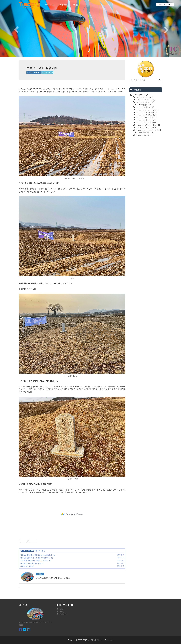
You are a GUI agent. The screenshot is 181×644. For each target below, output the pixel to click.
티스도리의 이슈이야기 (145, 120)
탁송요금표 (50, 5)
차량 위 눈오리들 (26, 566)
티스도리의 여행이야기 (146, 117)
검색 (159, 80)
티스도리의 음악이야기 (146, 122)
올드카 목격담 (146, 133)
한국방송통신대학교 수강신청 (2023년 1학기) (35, 558)
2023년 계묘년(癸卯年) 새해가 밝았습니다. (34, 561)
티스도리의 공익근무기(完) (147, 110)
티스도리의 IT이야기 (145, 100)
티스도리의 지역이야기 (146, 128)
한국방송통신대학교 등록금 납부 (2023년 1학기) (36, 555)
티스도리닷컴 (92, 640)
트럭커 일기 (145, 105)
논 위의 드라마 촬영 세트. (42, 68)
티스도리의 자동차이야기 (148, 130)
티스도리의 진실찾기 (145, 107)
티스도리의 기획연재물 (146, 112)
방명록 (76, 5)
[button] (13, 28)
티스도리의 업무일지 (145, 102)
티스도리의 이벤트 (144, 97)
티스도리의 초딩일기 (145, 135)
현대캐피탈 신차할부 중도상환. (30, 563)
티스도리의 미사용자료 (146, 115)
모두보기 (140, 95)
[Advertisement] (72, 514)
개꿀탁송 (64, 5)
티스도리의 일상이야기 (33, 72)
